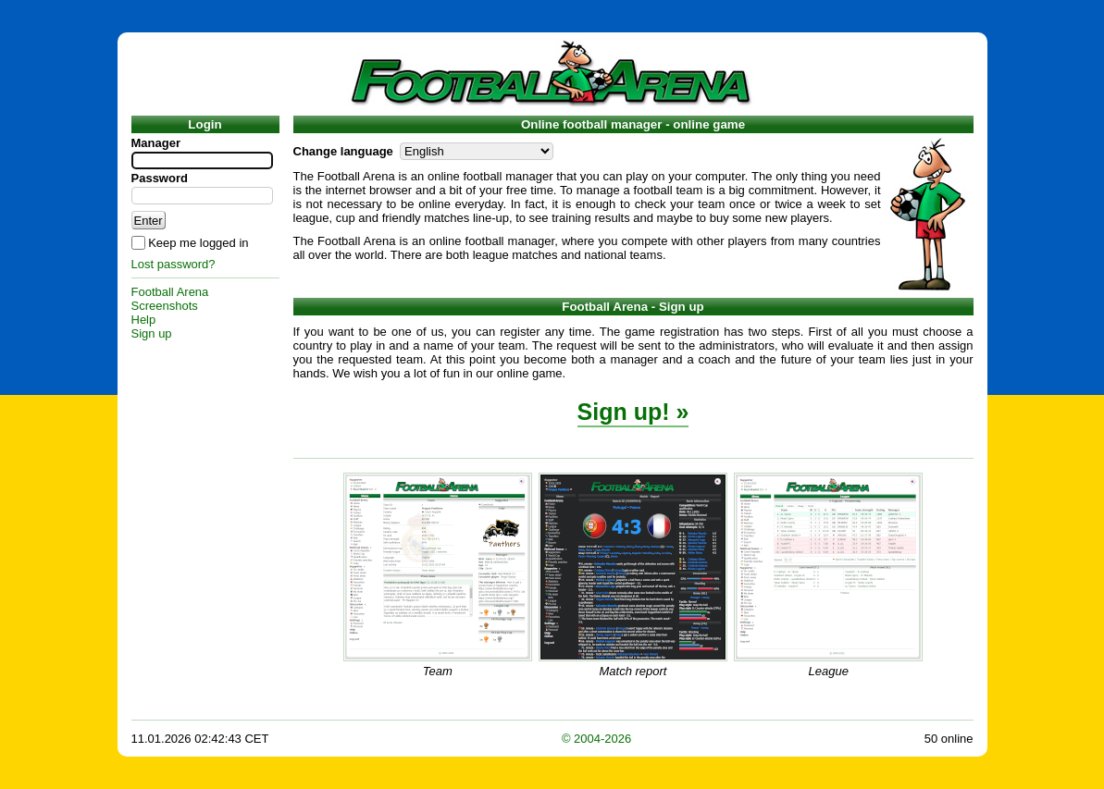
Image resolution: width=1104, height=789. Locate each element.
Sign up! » (633, 412)
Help (143, 320)
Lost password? (173, 264)
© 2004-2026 (596, 739)
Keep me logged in (198, 243)
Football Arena (170, 292)
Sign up (151, 333)
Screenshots (164, 306)
